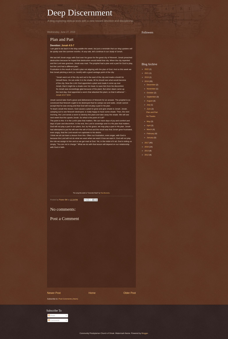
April (149, 125)
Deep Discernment (79, 12)
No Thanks (150, 116)
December (151, 85)
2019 (147, 77)
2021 (147, 73)
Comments (53, 320)
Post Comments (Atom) (68, 299)
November (151, 89)
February (151, 133)
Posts (51, 316)
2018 (147, 81)
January (150, 137)
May (149, 121)
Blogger (144, 333)
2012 (147, 155)
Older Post (129, 292)
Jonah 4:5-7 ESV (63, 95)
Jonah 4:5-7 (67, 45)
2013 (147, 151)
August (150, 101)
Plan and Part (152, 112)
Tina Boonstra (105, 193)
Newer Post (54, 292)
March (149, 129)
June (149, 109)
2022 (147, 69)
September (151, 97)
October (150, 93)
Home (92, 292)
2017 (147, 143)
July (148, 105)
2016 (147, 147)
